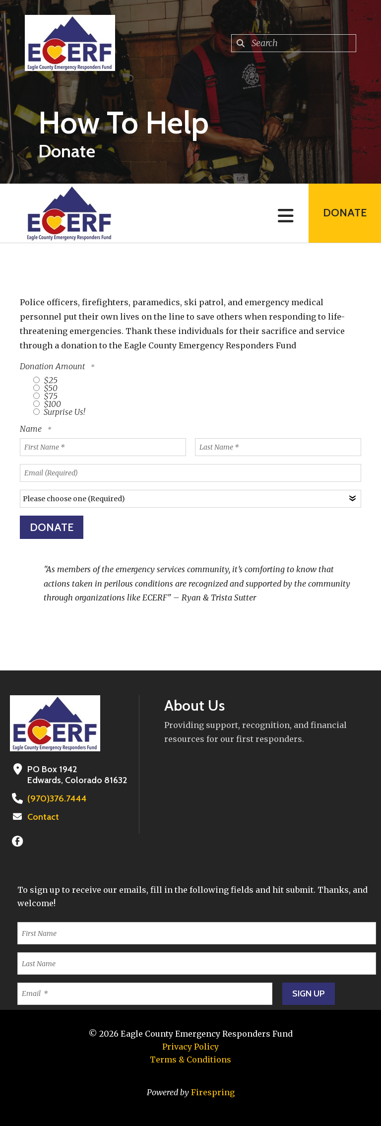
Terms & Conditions (190, 1059)
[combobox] (293, 43)
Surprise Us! (59, 412)
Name (32, 429)
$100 (47, 404)
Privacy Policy (190, 1047)
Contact (43, 816)
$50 (45, 388)
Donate (344, 213)
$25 (45, 380)
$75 (45, 396)
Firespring (213, 1092)
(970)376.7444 (55, 798)
